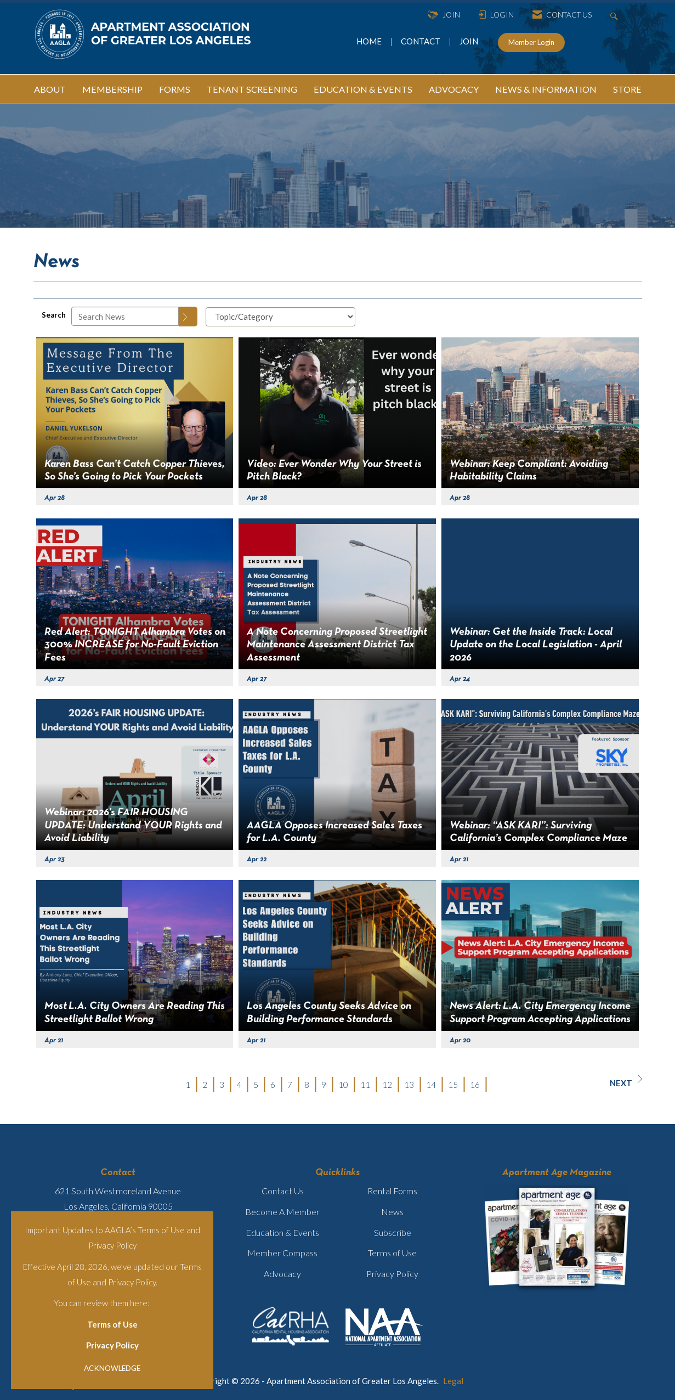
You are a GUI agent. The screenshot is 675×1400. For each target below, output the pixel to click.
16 (475, 1084)
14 (431, 1084)
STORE (627, 89)
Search (54, 315)
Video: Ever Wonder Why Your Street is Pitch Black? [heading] (334, 470)
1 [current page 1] (187, 1084)
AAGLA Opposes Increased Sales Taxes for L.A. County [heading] (334, 832)
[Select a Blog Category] (280, 316)
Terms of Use (112, 1324)
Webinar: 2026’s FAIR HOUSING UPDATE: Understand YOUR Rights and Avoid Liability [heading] (133, 825)
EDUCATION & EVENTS (363, 89)
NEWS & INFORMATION (546, 89)
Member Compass (282, 1252)
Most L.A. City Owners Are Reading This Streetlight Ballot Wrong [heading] (134, 1012)
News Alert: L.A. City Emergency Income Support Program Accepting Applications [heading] (540, 1012)
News (392, 1211)
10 (343, 1084)
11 (365, 1084)
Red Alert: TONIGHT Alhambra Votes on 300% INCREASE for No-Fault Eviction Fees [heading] (134, 645)
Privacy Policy (112, 1345)
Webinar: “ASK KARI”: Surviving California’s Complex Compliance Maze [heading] (538, 832)
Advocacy (282, 1273)
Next (626, 1081)
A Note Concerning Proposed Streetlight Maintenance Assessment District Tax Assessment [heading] (337, 645)
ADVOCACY (454, 89)
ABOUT (50, 89)
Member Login (531, 42)
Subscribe (392, 1232)
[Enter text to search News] (125, 316)
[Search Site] (615, 15)
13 (409, 1084)
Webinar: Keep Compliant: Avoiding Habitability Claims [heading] (529, 470)
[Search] (188, 316)
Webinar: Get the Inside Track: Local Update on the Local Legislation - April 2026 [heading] (536, 645)
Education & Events (282, 1232)
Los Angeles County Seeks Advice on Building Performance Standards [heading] (329, 1012)
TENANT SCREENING (252, 89)
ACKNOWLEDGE (112, 1368)
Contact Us (283, 1191)
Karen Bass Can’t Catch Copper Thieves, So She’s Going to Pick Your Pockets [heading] (134, 470)
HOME (369, 41)
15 (453, 1084)
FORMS (174, 89)
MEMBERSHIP (112, 89)
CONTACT (422, 41)
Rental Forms (392, 1191)
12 (387, 1084)
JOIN (469, 41)
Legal (453, 1381)
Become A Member (282, 1211)
